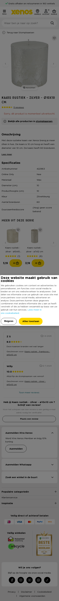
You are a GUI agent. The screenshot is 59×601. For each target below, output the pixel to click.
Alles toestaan (30, 321)
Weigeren (8, 321)
